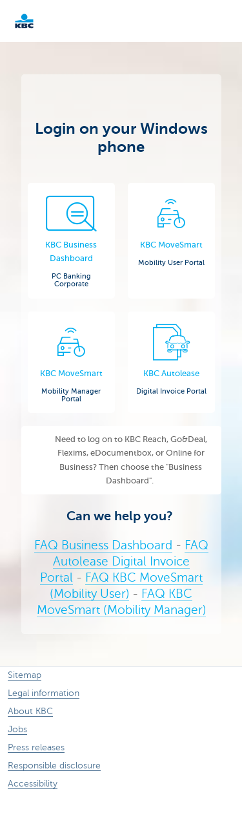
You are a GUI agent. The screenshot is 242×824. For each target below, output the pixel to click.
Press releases (36, 747)
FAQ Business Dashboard (103, 545)
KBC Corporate (45, 21)
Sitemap (24, 675)
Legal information (43, 693)
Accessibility (32, 783)
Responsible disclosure (54, 765)
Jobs (17, 729)
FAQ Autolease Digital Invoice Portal (124, 561)
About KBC (30, 711)
